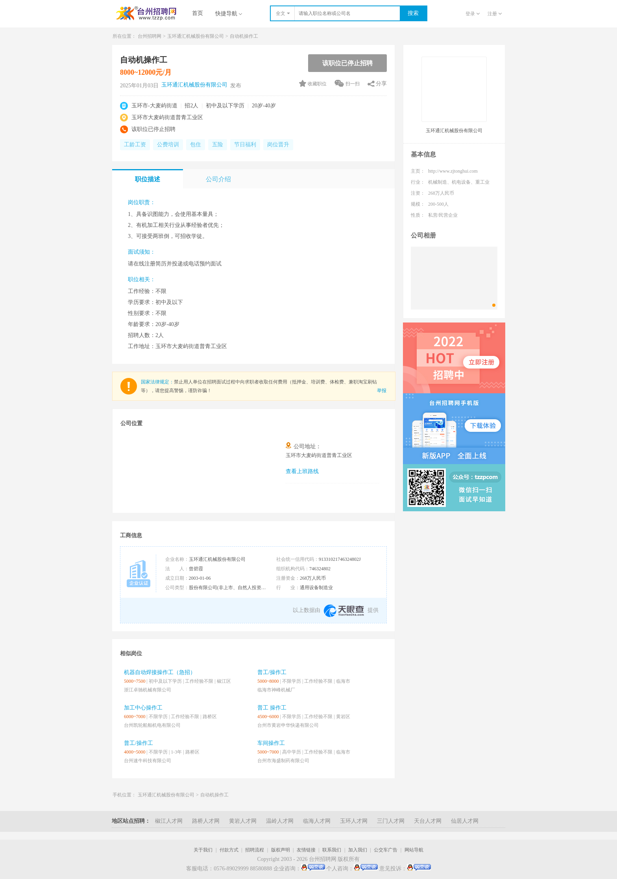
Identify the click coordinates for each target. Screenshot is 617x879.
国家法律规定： (157, 382)
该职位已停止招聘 (347, 63)
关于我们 (203, 850)
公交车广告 (385, 850)
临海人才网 (317, 821)
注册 (495, 14)
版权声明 (280, 850)
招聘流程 (254, 850)
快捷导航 (228, 14)
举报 (381, 390)
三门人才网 (391, 821)
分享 (381, 84)
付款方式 (229, 850)
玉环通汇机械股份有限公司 (195, 36)
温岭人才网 (280, 821)
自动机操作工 (244, 36)
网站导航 (414, 850)
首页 (197, 13)
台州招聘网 (149, 36)
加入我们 (357, 850)
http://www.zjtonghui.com (453, 171)
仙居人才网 (464, 821)
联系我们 (331, 850)
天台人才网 (428, 821)
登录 (473, 14)
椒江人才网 (169, 821)
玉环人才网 (354, 821)
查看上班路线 (302, 471)
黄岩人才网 (243, 821)
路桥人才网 (206, 821)
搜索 (413, 13)
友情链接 (306, 850)
